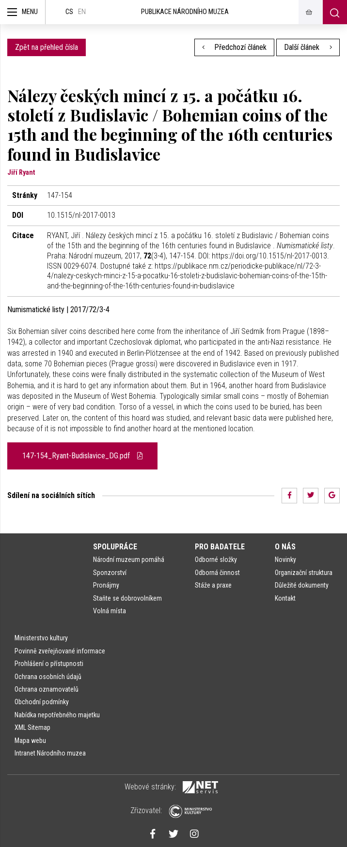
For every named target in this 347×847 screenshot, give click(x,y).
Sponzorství (109, 572)
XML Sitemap (32, 727)
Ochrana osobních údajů (48, 677)
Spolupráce (115, 546)
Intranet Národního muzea (50, 753)
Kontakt (285, 598)
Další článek (308, 47)
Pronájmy (106, 585)
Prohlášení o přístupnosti (49, 663)
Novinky (285, 559)
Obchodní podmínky (42, 702)
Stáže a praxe (213, 585)
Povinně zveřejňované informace (60, 651)
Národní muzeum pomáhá (128, 559)
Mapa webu (30, 740)
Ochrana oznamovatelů (47, 689)
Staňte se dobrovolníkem (127, 598)
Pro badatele (220, 546)
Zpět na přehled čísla (46, 47)
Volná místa (109, 611)
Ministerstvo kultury (41, 638)
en (82, 12)
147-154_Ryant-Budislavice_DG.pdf (82, 455)
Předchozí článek (234, 47)
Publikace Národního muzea (185, 12)
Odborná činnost (217, 572)
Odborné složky (216, 559)
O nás (285, 546)
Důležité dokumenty (302, 585)
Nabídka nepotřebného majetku (57, 715)
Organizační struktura (303, 572)
